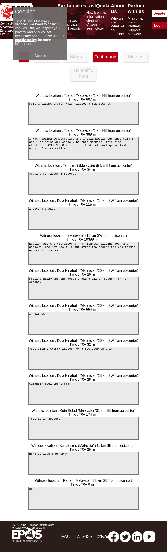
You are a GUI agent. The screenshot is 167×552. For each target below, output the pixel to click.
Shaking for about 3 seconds (83, 183)
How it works (96, 13)
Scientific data (83, 73)
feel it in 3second (83, 428)
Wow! (83, 498)
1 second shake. (83, 218)
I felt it (83, 323)
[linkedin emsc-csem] (137, 536)
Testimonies (106, 57)
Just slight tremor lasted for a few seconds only (83, 358)
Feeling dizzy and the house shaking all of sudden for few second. (83, 288)
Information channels (95, 18)
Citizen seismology (95, 26)
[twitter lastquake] (125, 536)
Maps (76, 57)
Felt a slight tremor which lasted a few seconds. (83, 113)
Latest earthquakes (67, 18)
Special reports (69, 28)
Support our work (134, 32)
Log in (159, 25)
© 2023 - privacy (94, 536)
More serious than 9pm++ (83, 463)
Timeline (117, 34)
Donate (159, 13)
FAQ (66, 536)
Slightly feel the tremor (83, 393)
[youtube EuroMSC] (149, 536)
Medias (136, 57)
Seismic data (68, 24)
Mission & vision (135, 20)
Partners (134, 26)
